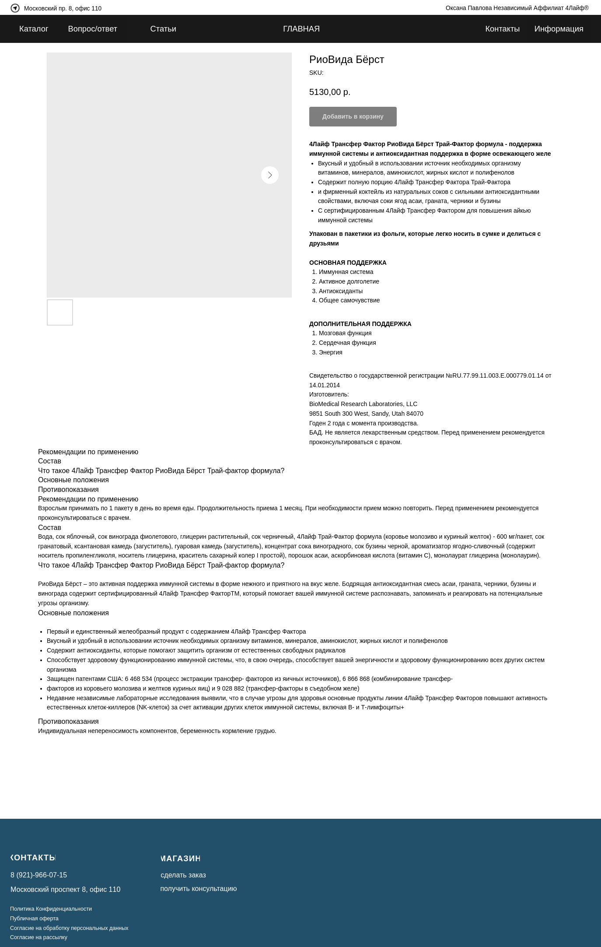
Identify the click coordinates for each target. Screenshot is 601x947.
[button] (205, 888)
